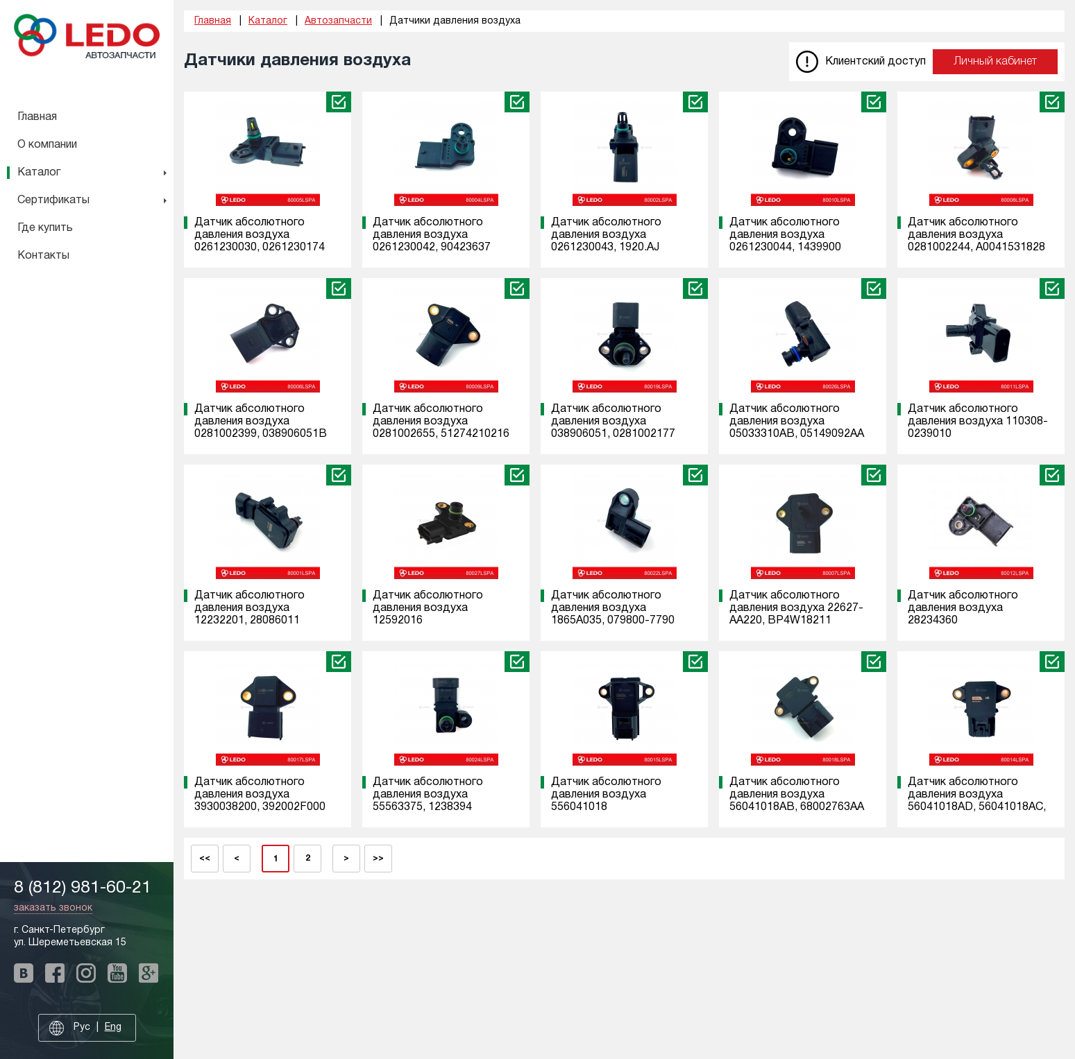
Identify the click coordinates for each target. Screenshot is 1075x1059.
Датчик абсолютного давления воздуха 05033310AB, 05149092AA (796, 421)
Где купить (45, 228)
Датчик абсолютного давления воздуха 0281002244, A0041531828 (976, 235)
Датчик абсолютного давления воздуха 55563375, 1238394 (428, 794)
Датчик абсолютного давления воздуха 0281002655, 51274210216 (441, 421)
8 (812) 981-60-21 (82, 888)
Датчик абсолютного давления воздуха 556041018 (606, 794)
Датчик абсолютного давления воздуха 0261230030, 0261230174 (259, 235)
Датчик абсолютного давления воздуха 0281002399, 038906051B (260, 421)
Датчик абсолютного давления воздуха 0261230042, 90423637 (432, 235)
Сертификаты (53, 200)
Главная (37, 117)
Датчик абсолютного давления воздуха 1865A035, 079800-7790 (613, 608)
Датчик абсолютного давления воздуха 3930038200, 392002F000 (259, 794)
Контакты (43, 256)
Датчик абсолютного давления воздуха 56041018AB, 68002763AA (796, 794)
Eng (113, 1027)
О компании (47, 145)
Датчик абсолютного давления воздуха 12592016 (428, 608)
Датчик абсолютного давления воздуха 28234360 (963, 608)
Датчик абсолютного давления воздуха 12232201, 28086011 (249, 608)
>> (378, 858)
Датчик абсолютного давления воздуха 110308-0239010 (978, 421)
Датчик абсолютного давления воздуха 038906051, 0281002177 (613, 421)
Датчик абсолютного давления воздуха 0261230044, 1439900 (785, 235)
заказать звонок (53, 908)
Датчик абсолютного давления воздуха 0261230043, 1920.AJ (606, 235)
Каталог (38, 173)
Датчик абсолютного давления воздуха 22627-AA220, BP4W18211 (796, 608)
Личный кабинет (995, 62)
